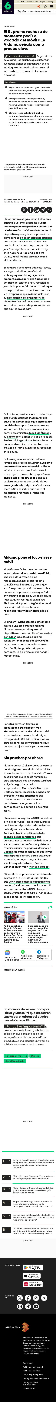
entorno (12, 436)
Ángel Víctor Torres (29, 440)
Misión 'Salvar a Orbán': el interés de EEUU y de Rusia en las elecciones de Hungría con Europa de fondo (33, 1190)
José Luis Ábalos (39, 432)
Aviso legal (28, 1363)
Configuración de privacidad (36, 1379)
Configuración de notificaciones (31, 1383)
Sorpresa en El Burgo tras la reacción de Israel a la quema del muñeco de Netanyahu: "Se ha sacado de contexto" (33, 1203)
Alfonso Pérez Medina (14, 200)
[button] (24, 210)
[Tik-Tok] (28, 1309)
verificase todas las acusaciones (29, 881)
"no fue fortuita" (39, 866)
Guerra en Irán (32, 2)
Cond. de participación (33, 1375)
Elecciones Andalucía (40, 11)
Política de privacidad (33, 1367)
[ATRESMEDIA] (28, 1327)
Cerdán (8, 851)
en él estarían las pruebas (36, 237)
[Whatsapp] (36, 1300)
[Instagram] (20, 1309)
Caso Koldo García (14, 1061)
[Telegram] (44, 1300)
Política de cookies (31, 1371)
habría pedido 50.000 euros (21, 855)
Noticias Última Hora (16, 1056)
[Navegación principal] (51, 6)
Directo (35, 1056)
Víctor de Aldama (37, 230)
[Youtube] (36, 1309)
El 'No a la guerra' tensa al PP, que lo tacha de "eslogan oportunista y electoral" (33, 1177)
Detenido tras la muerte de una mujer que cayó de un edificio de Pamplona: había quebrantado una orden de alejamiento (33, 1231)
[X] (20, 1300)
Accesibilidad (29, 1388)
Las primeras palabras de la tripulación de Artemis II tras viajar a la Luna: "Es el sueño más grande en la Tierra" (33, 1217)
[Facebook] (28, 1300)
